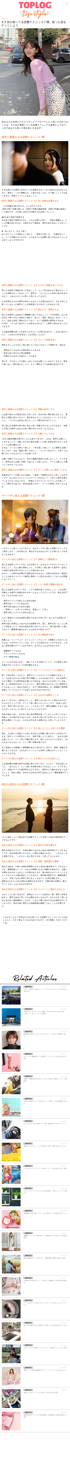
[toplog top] (35, 5)
